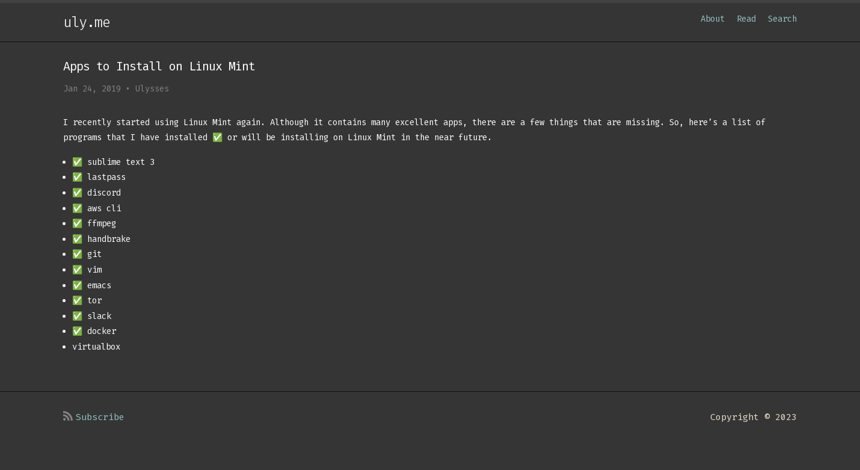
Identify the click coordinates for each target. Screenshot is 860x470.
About (713, 19)
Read (746, 19)
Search (782, 19)
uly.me (86, 22)
